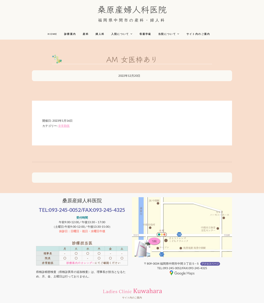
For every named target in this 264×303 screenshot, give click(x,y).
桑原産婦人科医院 (132, 9)
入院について (120, 33)
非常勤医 (64, 125)
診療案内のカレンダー (80, 263)
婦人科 (99, 33)
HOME (52, 33)
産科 (86, 33)
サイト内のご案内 (198, 33)
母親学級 (145, 33)
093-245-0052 (65, 210)
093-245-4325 (109, 210)
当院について (167, 33)
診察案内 (70, 33)
